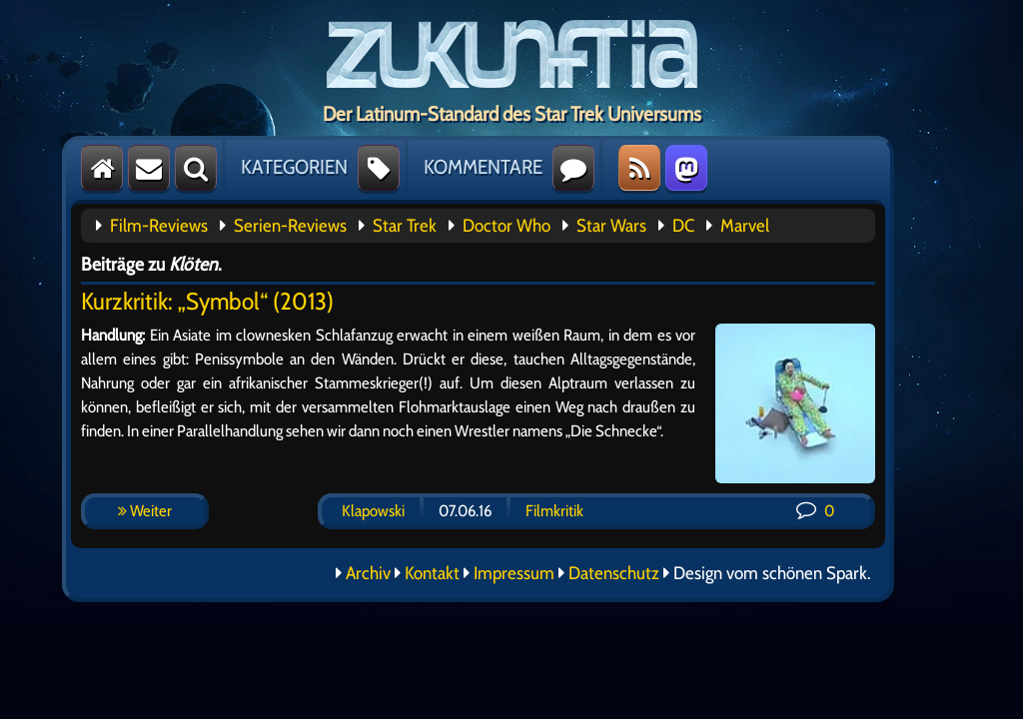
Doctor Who (506, 226)
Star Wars (611, 226)
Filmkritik (554, 510)
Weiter (145, 510)
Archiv (368, 573)
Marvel (744, 226)
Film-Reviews (159, 226)
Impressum (514, 573)
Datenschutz (613, 573)
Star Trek (405, 226)
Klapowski (373, 510)
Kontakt (432, 573)
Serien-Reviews (290, 226)
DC (683, 226)
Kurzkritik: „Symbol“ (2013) (207, 301)
